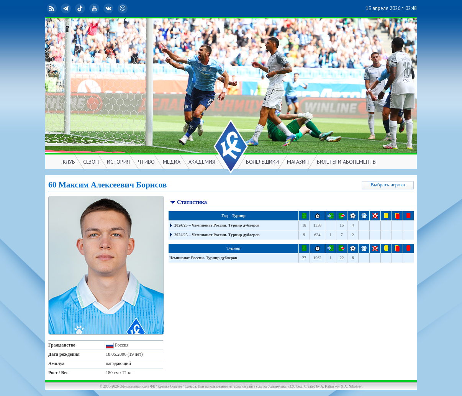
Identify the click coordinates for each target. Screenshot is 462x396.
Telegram (66, 8)
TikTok (81, 8)
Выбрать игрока (387, 184)
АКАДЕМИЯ (201, 161)
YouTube (95, 8)
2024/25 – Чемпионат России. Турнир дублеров (217, 225)
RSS (52, 8)
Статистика (188, 203)
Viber (123, 8)
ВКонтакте (109, 8)
